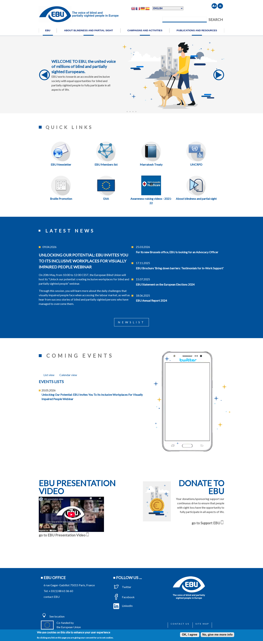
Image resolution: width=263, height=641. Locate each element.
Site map (202, 623)
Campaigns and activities (144, 30)
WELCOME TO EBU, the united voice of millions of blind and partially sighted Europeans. (83, 66)
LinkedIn (123, 605)
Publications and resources (197, 30)
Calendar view (68, 375)
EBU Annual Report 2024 (151, 300)
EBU (47, 30)
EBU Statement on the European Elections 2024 (165, 284)
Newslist (131, 322)
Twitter (122, 587)
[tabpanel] (92, 390)
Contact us (180, 623)
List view (48, 375)
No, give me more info (217, 634)
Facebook (124, 597)
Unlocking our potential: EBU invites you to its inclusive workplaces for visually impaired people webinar (83, 260)
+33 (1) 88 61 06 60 (61, 591)
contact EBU (52, 596)
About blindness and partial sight (88, 30)
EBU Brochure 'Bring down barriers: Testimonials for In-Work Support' (180, 268)
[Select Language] (167, 8)
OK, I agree (189, 634)
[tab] (49, 375)
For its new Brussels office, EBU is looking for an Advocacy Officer (177, 252)
